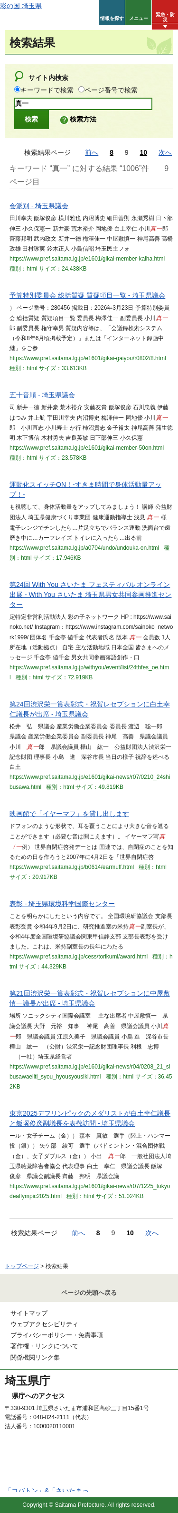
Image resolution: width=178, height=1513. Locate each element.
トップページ (22, 1266)
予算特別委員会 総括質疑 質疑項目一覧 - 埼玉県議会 (87, 295)
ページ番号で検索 (111, 90)
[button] (112, 12)
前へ (91, 152)
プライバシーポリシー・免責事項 (56, 1335)
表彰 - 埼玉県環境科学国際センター (62, 904)
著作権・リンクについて (44, 1346)
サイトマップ (28, 1313)
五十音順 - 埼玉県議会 (42, 395)
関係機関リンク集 (35, 1357)
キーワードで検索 (47, 90)
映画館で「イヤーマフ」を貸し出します (69, 813)
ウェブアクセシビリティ (44, 1324)
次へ (165, 152)
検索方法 (83, 119)
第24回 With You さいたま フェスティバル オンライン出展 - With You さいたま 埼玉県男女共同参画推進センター (90, 594)
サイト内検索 (48, 77)
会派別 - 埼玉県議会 (38, 206)
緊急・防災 (165, 17)
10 (144, 152)
